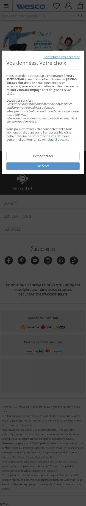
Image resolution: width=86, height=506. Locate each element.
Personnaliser (43, 156)
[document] (43, 112)
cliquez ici (61, 139)
